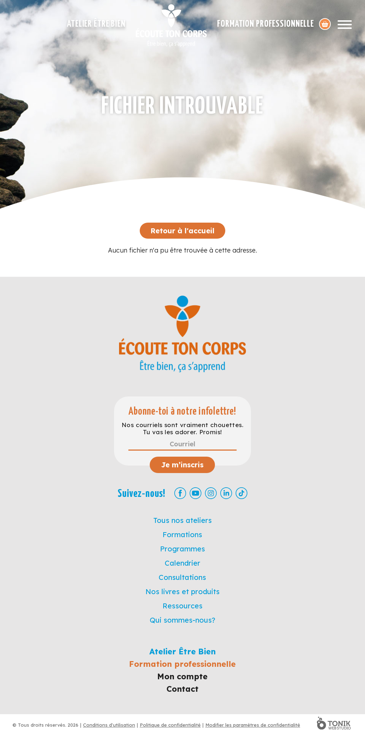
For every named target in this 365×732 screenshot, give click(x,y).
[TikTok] (241, 493)
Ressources (182, 605)
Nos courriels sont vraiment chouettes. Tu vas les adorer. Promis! (182, 428)
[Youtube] (195, 493)
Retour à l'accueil (182, 230)
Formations (182, 534)
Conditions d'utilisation (109, 725)
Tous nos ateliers (182, 520)
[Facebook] (180, 493)
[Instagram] (211, 493)
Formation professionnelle (265, 24)
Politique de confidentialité (170, 725)
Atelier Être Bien (96, 24)
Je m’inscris (182, 464)
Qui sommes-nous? (182, 620)
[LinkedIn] (226, 493)
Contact (182, 689)
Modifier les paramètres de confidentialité (252, 725)
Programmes (182, 548)
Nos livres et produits (182, 591)
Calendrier (182, 563)
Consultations (182, 577)
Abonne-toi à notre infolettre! (182, 411)
